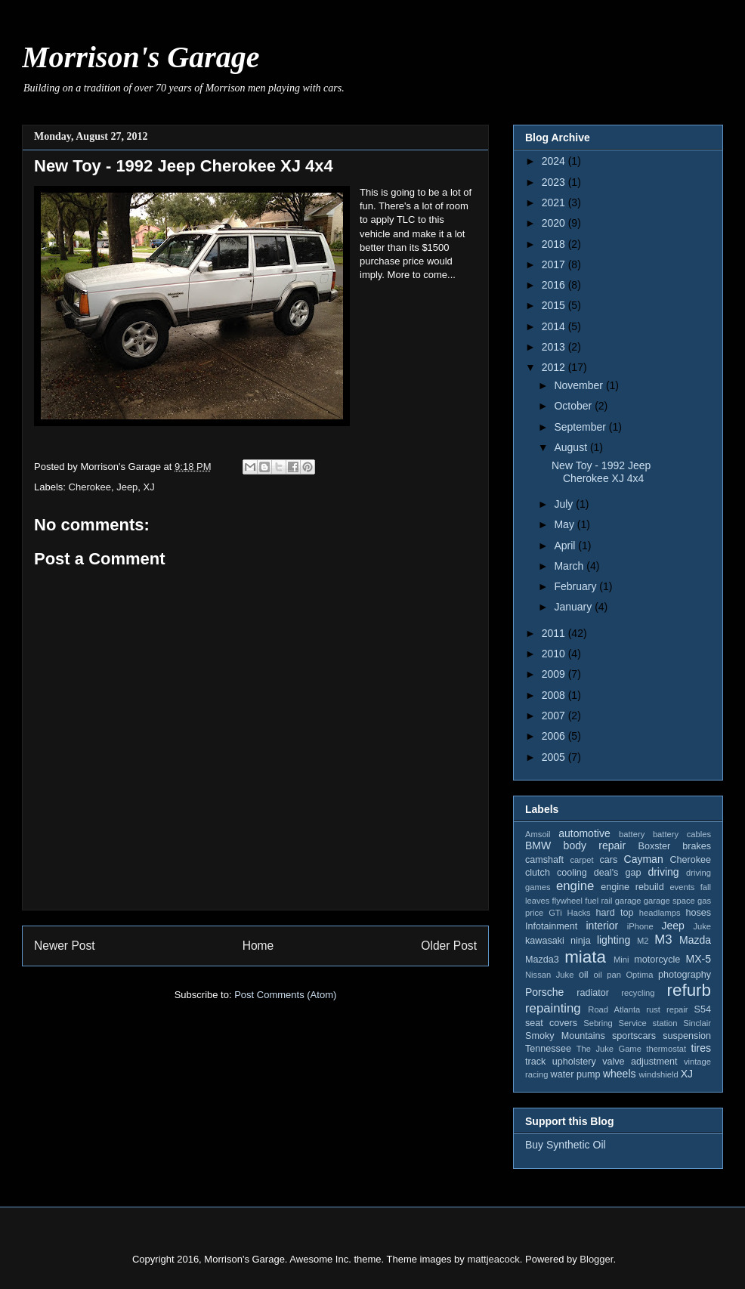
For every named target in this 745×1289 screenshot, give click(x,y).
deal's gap (617, 872)
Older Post (449, 945)
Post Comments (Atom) (285, 994)
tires (701, 1048)
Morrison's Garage (141, 57)
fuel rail (598, 900)
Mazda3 (542, 959)
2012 (555, 367)
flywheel (567, 900)
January (574, 607)
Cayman (643, 859)
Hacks (579, 912)
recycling (637, 992)
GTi (555, 912)
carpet (581, 859)
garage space (669, 900)
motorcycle (657, 959)
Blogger (596, 1259)
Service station (648, 1023)
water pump (576, 1074)
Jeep (127, 487)
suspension (687, 1036)
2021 (555, 202)
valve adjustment (639, 1061)
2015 (555, 305)
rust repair (667, 1009)
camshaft (544, 860)
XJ (149, 487)
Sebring (598, 1023)
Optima (639, 974)
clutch (537, 872)
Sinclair (697, 1023)
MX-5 (698, 959)
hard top (615, 912)
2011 (555, 633)
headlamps (660, 912)
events (681, 887)
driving (663, 872)
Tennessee (548, 1048)
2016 (555, 285)
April (566, 545)
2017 (555, 264)
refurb (689, 990)
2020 (555, 223)
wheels (619, 1074)
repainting (553, 1008)
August (571, 447)
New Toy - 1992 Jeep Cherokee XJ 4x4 (601, 471)
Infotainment (551, 926)
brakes (696, 846)
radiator (593, 993)
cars (608, 860)
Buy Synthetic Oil (565, 1145)
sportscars (634, 1036)
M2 (643, 940)
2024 (555, 161)
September (581, 427)
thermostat (666, 1048)
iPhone (640, 926)
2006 (555, 736)
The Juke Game (609, 1048)
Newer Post (64, 945)
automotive (584, 833)
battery (632, 834)
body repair (595, 845)
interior (602, 926)
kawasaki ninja (558, 940)
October (574, 406)
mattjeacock (493, 1259)
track (535, 1061)
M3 (663, 939)
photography (684, 974)
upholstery (574, 1061)
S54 (702, 1009)
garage (628, 900)
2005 (555, 757)
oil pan (606, 974)
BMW (538, 845)
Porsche (544, 992)
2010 (555, 654)
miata (585, 956)
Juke (702, 926)
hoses (698, 912)
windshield (658, 1074)
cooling (572, 872)
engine (575, 886)
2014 (555, 326)
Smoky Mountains (565, 1036)
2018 (555, 244)
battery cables (682, 834)
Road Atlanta (614, 1009)
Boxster (654, 846)
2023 (555, 182)
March (570, 566)
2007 (555, 715)
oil (584, 974)
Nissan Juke (549, 974)
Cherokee (90, 487)
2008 (555, 695)
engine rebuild (632, 887)
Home (258, 945)
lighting (613, 940)
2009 (555, 674)
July (565, 504)
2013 (555, 347)
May (565, 524)
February (576, 586)
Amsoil (538, 834)
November (579, 385)
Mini (621, 959)
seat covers (551, 1023)
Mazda (695, 940)
